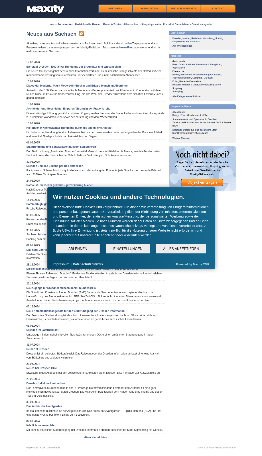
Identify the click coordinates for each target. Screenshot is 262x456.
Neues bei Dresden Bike (41, 368)
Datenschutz (53, 447)
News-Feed (126, 47)
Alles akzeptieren (181, 249)
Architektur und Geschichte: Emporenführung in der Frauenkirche (68, 108)
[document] (131, 218)
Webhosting (149, 8)
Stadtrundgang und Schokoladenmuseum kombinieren (61, 146)
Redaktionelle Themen (88, 24)
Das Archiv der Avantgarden (44, 406)
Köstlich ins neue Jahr (40, 425)
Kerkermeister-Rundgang (42, 219)
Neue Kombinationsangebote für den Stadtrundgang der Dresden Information (75, 311)
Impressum (32, 447)
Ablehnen (77, 249)
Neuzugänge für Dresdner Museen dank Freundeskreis (61, 288)
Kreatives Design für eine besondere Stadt (195, 130)
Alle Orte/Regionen (183, 46)
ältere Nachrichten (95, 437)
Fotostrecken (65, 24)
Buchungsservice (183, 8)
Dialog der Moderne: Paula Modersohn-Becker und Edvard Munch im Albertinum (77, 85)
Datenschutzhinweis (88, 264)
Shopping (147, 24)
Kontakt (218, 8)
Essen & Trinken (112, 24)
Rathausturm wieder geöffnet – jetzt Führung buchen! (60, 185)
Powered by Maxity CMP (192, 264)
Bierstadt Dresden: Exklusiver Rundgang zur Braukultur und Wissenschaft (73, 66)
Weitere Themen (181, 138)
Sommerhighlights (38, 204)
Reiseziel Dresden (37, 349)
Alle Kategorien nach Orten (187, 96)
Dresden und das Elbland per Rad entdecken (54, 166)
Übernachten (131, 24)
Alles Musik (179, 112)
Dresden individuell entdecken (45, 383)
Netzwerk (115, 8)
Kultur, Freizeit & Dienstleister (172, 24)
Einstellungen (127, 249)
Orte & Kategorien (201, 24)
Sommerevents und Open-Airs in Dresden (195, 119)
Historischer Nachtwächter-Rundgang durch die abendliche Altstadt (69, 127)
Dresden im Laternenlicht (42, 330)
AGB (42, 447)
